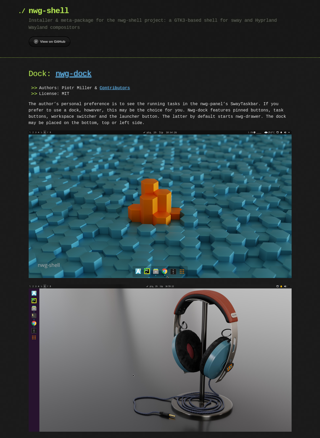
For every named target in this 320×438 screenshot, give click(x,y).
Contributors (115, 88)
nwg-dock (73, 74)
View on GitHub (49, 41)
